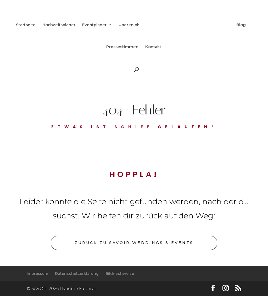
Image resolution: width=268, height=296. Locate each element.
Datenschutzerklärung (77, 273)
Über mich (129, 25)
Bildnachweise (119, 273)
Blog (241, 25)
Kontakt (153, 47)
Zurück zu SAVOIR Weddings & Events (134, 242)
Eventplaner (94, 25)
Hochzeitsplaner (58, 25)
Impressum (37, 273)
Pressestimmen (122, 47)
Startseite (26, 25)
